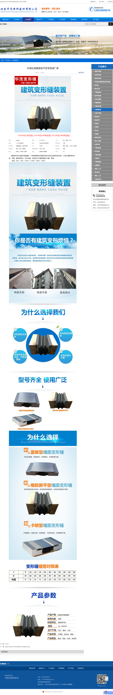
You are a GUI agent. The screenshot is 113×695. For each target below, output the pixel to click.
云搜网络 (69, 684)
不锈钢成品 (98, 148)
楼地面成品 (98, 137)
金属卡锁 (97, 144)
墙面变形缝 (98, 71)
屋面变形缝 (98, 78)
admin (43, 72)
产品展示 (7, 60)
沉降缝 (96, 127)
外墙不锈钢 (98, 113)
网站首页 (32, 668)
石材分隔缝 (98, 99)
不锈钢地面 (98, 155)
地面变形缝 (98, 75)
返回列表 (81, 72)
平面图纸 (61, 668)
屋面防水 (97, 116)
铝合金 (96, 130)
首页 (2, 60)
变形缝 (96, 123)
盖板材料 (97, 120)
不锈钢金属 (98, 106)
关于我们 (71, 668)
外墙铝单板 (98, 179)
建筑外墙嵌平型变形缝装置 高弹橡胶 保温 (17, 646)
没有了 (7, 644)
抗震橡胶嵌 (98, 102)
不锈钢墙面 (98, 162)
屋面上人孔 (98, 168)
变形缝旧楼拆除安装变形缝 (102, 82)
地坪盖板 (97, 151)
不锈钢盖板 (98, 92)
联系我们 (110, 1)
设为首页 (101, 1)
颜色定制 (97, 88)
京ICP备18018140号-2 (44, 682)
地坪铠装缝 (98, 95)
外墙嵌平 (97, 158)
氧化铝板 (97, 172)
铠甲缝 (96, 85)
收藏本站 (93, 1)
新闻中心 (42, 668)
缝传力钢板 (98, 141)
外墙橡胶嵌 (15, 60)
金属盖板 (97, 165)
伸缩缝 (96, 134)
